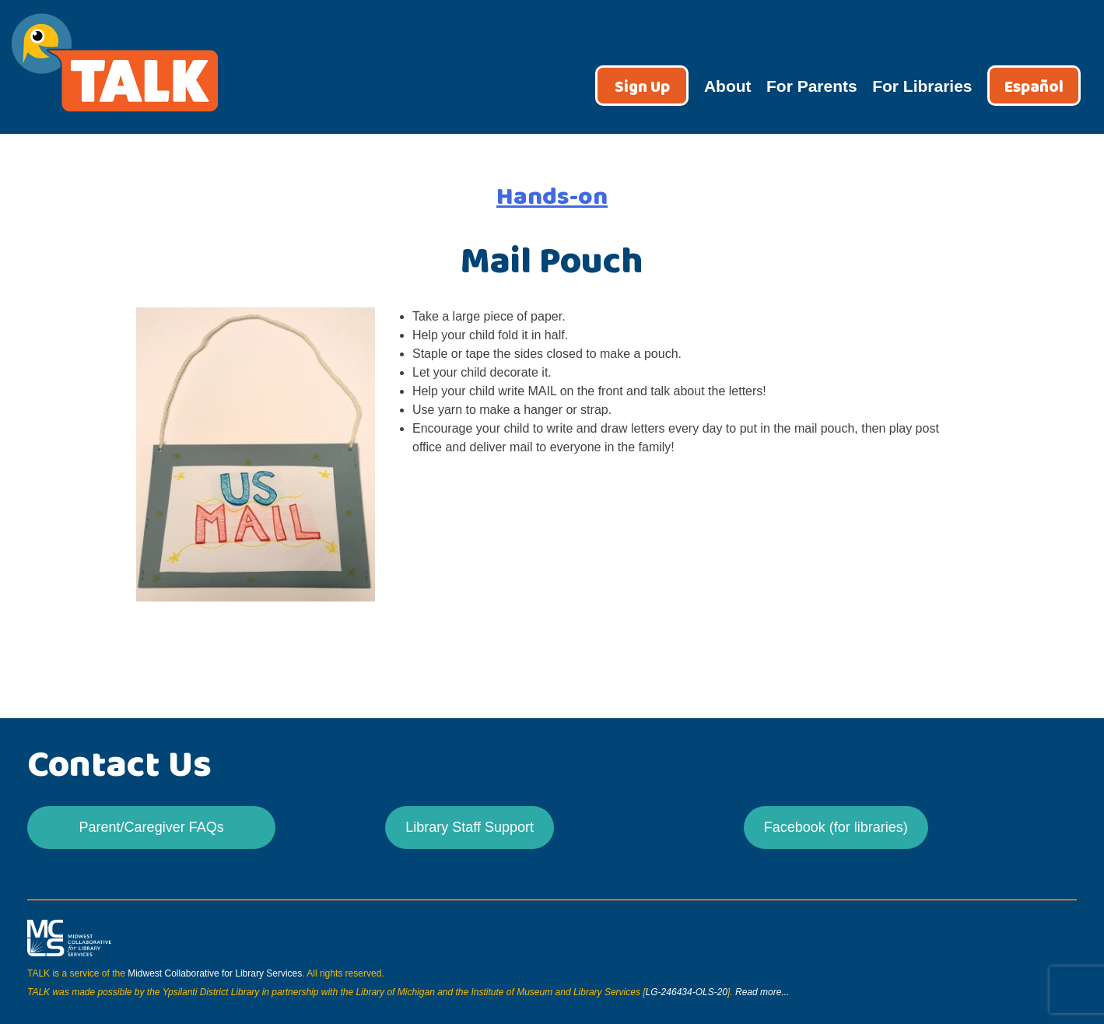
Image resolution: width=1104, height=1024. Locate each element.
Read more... (762, 992)
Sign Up (642, 87)
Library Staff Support (469, 827)
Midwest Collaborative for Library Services (215, 973)
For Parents (811, 86)
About (728, 86)
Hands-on (552, 196)
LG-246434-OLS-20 (686, 992)
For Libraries (922, 86)
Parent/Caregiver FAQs (151, 827)
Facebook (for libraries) (836, 827)
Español (1034, 87)
